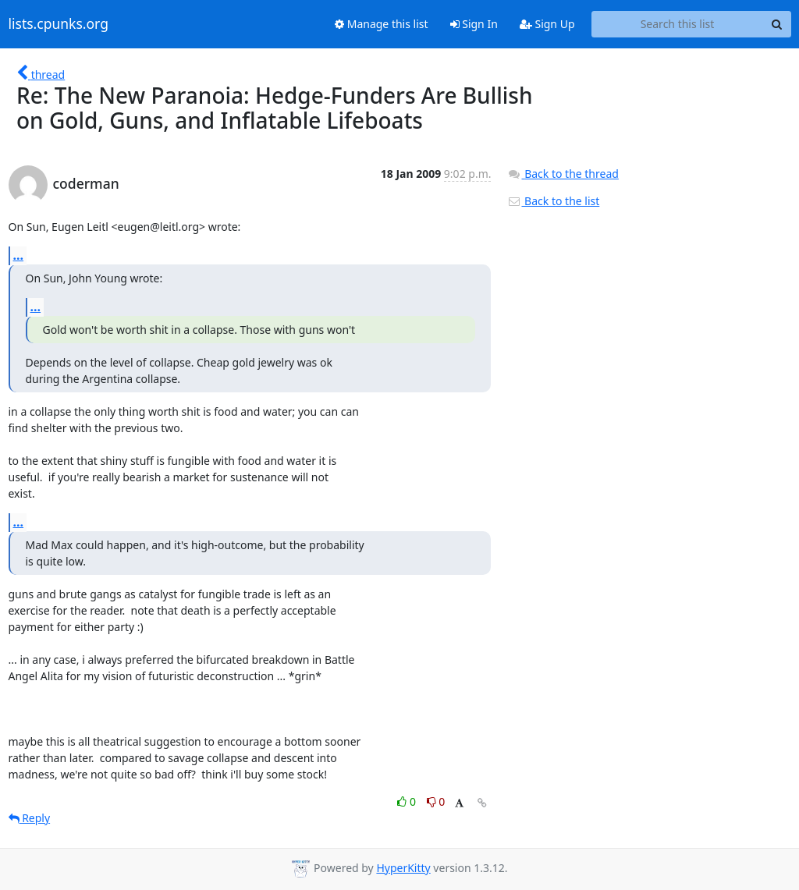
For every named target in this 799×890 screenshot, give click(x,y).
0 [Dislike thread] (436, 801)
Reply (30, 817)
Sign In (474, 23)
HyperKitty (403, 867)
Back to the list (553, 200)
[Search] (777, 24)
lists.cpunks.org (58, 24)
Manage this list (381, 23)
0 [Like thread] (407, 801)
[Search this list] (677, 24)
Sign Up (547, 23)
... (18, 255)
